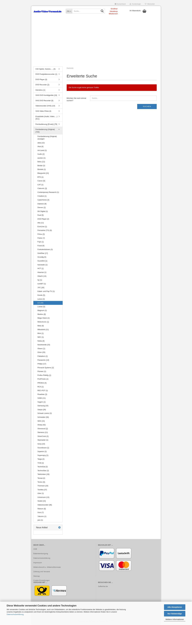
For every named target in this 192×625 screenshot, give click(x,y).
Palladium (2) (42, 357)
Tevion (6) (41, 482)
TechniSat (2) (42, 467)
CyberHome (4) (43, 200)
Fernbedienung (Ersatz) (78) (46, 125)
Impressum (37, 563)
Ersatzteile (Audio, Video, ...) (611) (46, 118)
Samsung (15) (42, 406)
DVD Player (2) (43, 219)
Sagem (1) (41, 402)
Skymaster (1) (42, 440)
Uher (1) (40, 494)
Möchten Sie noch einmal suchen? (76, 100)
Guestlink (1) (42, 261)
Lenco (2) (41, 299)
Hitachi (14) (41, 277)
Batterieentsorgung (40, 554)
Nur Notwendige (174, 614)
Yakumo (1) (41, 517)
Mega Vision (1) (43, 319)
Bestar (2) (41, 166)
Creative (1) (42, 197)
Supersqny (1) (42, 456)
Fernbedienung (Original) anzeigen (47, 138)
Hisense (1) (41, 273)
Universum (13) (43, 498)
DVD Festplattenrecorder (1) (46, 75)
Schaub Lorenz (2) (44, 414)
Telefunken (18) (43, 475)
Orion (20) (41, 353)
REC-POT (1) (42, 391)
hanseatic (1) (42, 265)
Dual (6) (40, 216)
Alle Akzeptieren (174, 607)
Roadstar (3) (42, 395)
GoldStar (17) (42, 254)
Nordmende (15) (43, 345)
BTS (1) (40, 177)
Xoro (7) (40, 513)
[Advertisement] (96, 44)
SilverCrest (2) (43, 437)
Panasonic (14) (43, 360)
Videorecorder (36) (44, 505)
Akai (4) (40, 147)
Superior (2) (42, 452)
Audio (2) (41, 155)
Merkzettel (150, 4)
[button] (120, 4)
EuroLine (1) (42, 227)
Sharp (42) (41, 425)
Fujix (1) (40, 242)
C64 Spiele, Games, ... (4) (45, 69)
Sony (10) (41, 444)
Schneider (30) (43, 418)
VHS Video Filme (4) (43, 112)
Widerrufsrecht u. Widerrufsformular (47, 568)
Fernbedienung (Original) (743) (45, 131)
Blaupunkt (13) (43, 174)
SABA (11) (41, 399)
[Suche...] (69, 11)
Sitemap (36, 577)
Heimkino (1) (40, 90)
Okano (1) (41, 349)
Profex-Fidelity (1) (44, 376)
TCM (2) (40, 463)
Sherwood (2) (42, 429)
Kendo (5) (41, 296)
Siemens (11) (42, 433)
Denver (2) (41, 208)
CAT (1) (40, 185)
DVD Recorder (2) (42, 85)
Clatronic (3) (42, 189)
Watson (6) (41, 509)
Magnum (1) (42, 311)
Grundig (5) (41, 258)
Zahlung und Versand (41, 572)
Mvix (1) (40, 334)
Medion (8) (41, 315)
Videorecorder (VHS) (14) (45, 106)
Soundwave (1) (43, 448)
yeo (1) (40, 521)
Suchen (147, 107)
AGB (35, 549)
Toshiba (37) (42, 490)
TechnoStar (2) (43, 471)
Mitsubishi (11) (43, 330)
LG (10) (40, 303)
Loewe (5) (41, 307)
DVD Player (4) (41, 80)
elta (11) (40, 223)
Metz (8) (40, 326)
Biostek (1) (41, 170)
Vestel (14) (41, 501)
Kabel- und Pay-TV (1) (46, 292)
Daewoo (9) (41, 204)
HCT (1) (40, 269)
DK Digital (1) (42, 212)
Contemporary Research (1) (48, 193)
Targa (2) (40, 460)
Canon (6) (41, 181)
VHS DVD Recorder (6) (44, 101)
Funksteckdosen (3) (45, 250)
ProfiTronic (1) (42, 379)
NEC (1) (40, 338)
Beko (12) (41, 162)
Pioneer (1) (41, 372)
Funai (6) (40, 246)
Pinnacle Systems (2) (45, 368)
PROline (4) (42, 383)
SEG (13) (41, 421)
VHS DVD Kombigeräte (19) (46, 96)
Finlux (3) (41, 235)
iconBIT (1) (41, 284)
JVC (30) (40, 288)
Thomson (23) (42, 486)
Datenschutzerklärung (15, 614)
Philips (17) (41, 364)
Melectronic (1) (43, 322)
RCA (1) (40, 387)
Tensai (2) (41, 479)
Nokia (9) (41, 341)
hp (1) (39, 280)
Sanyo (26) (41, 410)
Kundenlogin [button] (135, 4)
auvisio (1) (41, 158)
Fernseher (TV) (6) (44, 231)
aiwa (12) (41, 143)
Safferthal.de (103, 587)
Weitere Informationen (174, 619)
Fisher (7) (41, 238)
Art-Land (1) (42, 151)
